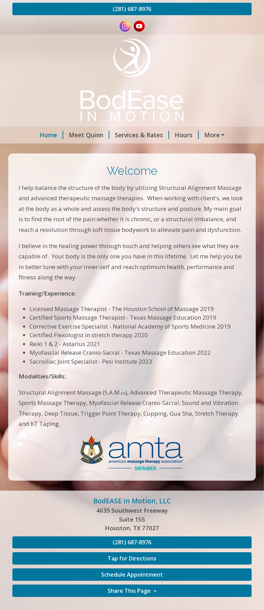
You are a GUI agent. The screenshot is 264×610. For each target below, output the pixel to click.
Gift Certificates (90, 150)
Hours (165, 135)
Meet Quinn (67, 135)
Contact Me (38, 150)
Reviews (133, 150)
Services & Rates (120, 135)
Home (30, 135)
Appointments (206, 135)
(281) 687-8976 (132, 9)
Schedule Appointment (132, 589)
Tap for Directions (132, 573)
